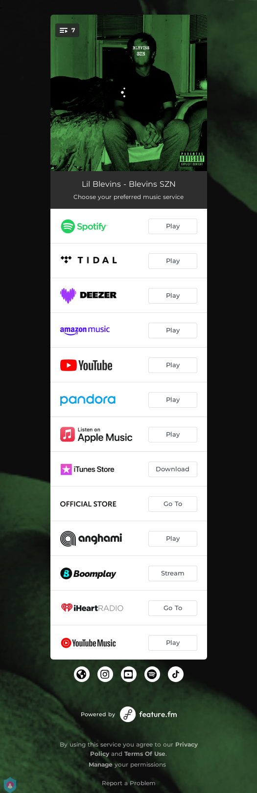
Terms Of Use (144, 753)
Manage (101, 764)
